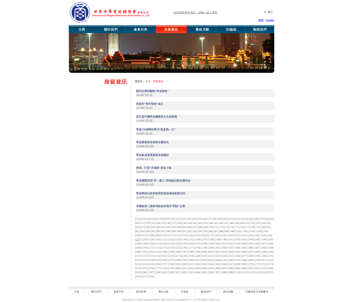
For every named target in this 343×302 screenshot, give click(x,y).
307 (217, 272)
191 (144, 251)
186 (250, 247)
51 (247, 223)
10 (172, 219)
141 (231, 239)
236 (164, 260)
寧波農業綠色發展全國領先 (152, 142)
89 (174, 231)
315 (270, 272)
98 (221, 231)
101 (239, 231)
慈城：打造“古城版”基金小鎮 (154, 167)
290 (244, 268)
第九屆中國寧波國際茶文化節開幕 (156, 116)
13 (188, 219)
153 (171, 243)
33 (153, 223)
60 (158, 227)
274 (138, 268)
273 (270, 264)
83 (142, 231)
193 (158, 251)
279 (171, 268)
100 (232, 231)
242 (204, 260)
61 (163, 227)
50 (242, 223)
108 (151, 235)
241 (197, 260)
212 (144, 255)
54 (263, 223)
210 (270, 251)
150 (151, 243)
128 (144, 239)
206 (244, 251)
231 (270, 255)
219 (191, 255)
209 (264, 251)
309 (231, 272)
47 (226, 223)
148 (138, 243)
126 (269, 235)
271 (257, 264)
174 (171, 247)
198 (191, 251)
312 (250, 272)
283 (197, 268)
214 (158, 255)
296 (144, 272)
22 (235, 219)
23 (240, 219)
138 (211, 239)
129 (151, 239)
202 (217, 251)
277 (158, 268)
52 (252, 223)
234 (151, 260)
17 (209, 219)
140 (224, 239)
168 (270, 243)
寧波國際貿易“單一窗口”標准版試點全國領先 (163, 180)
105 (266, 231)
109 (158, 235)
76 (242, 227)
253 (138, 264)
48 (231, 223)
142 (237, 239)
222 (211, 255)
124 (256, 235)
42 (200, 223)
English (270, 20)
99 (226, 231)
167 (264, 243)
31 (142, 223)
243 (211, 260)
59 (153, 227)
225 (231, 255)
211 (138, 255)
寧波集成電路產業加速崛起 (152, 155)
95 (205, 231)
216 (171, 255)
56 (137, 227)
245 (224, 260)
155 (184, 243)
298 (158, 272)
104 (259, 231)
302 (184, 272)
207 (250, 251)
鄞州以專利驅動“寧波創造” (152, 91)
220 (197, 255)
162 (231, 243)
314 (264, 272)
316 (138, 276)
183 (231, 247)
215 (164, 255)
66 (189, 227)
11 (177, 219)
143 (244, 239)
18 (214, 219)
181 (217, 247)
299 (164, 272)
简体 (261, 20)
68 (200, 227)
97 (216, 231)
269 (244, 264)
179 (204, 247)
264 (211, 264)
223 (217, 255)
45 (216, 223)
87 (163, 231)
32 (147, 223)
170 (144, 247)
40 (189, 223)
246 (231, 260)
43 (205, 223)
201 (211, 251)
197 (184, 251)
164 (244, 243)
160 (217, 243)
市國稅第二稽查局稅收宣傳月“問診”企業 (160, 206)
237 (171, 260)
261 (191, 264)
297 (151, 272)
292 (257, 268)
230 (264, 255)
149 (144, 243)
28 (266, 219)
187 (257, 247)
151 (158, 243)
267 (231, 264)
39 (184, 223)
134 (184, 239)
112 (177, 235)
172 (158, 247)
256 (158, 264)
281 (184, 268)
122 (243, 235)
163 (237, 243)
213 (151, 255)
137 (204, 239)
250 (257, 260)
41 (195, 223)
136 (197, 239)
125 (263, 235)
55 (268, 223)
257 (164, 264)
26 (256, 219)
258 (171, 264)
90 (179, 231)
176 (184, 247)
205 (237, 251)
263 (204, 264)
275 (144, 268)
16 (203, 219)
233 (144, 260)
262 (197, 264)
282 (191, 268)
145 (257, 239)
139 (217, 239)
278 (164, 268)
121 (236, 235)
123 (249, 235)
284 (204, 268)
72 (221, 227)
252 (270, 260)
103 (252, 231)
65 (184, 227)
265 (217, 264)
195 (171, 251)
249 (250, 260)
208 (257, 251)
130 (158, 239)
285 (211, 268)
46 (221, 223)
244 (217, 260)
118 (216, 235)
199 (197, 251)
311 (244, 272)
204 (231, 251)
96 (210, 231)
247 (237, 260)
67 (195, 227)
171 (151, 247)
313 (257, 272)
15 (198, 219)
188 (264, 247)
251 (264, 260)
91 (184, 231)
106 (138, 235)
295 (138, 272)
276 (151, 268)
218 (184, 255)
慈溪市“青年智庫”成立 (149, 103)
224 (224, 255)
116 (203, 235)
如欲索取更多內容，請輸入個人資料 (195, 12)
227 (244, 255)
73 (226, 227)
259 (178, 264)
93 (195, 231)
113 (184, 235)
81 (268, 227)
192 (151, 251)
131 (164, 239)
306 (211, 272)
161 (224, 243)
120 (229, 235)
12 (182, 219)
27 (261, 219)
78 (252, 227)
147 (270, 239)
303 (191, 272)
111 (171, 235)
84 (147, 231)
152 (164, 243)
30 (137, 223)
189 (270, 247)
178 (197, 247)
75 (237, 227)
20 (224, 219)
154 (178, 243)
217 (178, 255)
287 (224, 268)
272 (264, 264)
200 (204, 251)
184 (237, 247)
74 (231, 227)
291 (250, 268)
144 (250, 239)
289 (237, 268)
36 (168, 223)
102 (246, 231)
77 (247, 227)
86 (158, 231)
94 (200, 231)
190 (138, 251)
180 (211, 247)
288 (231, 268)
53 (258, 223)
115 (197, 235)
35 (163, 223)
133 (178, 239)
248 (244, 260)
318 (151, 276)
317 (144, 276)
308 (224, 272)
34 (158, 223)
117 (210, 235)
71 (216, 227)
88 (168, 231)
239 (184, 260)
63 (174, 227)
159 (211, 243)
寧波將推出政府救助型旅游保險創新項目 (160, 193)
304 (197, 272)
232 (138, 260)
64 (179, 227)
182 (224, 247)
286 (217, 268)
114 (190, 235)
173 (164, 247)
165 (250, 243)
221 (204, 255)
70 (210, 227)
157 (197, 243)
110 (164, 235)
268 (237, 264)
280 (178, 268)
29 (272, 219)
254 (144, 264)
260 (184, 264)
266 (224, 264)
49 (237, 223)
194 (164, 251)
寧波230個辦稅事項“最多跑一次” (156, 129)
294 (270, 268)
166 (257, 243)
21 (230, 219)
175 (178, 247)
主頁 (147, 81)
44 (210, 223)
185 (244, 247)
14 (193, 219)
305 (204, 272)
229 (257, 255)
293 (264, 268)
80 (263, 227)
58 (147, 227)
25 (251, 219)
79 (258, 227)
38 (179, 223)
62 (168, 227)
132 (171, 239)
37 (174, 223)
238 (178, 260)
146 (264, 239)
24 (245, 219)
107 (144, 235)
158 (204, 243)
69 (205, 227)
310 (237, 272)
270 (250, 264)
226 (237, 255)
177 (191, 247)
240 (191, 260)
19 (219, 219)
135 (191, 239)
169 (138, 247)
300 (171, 272)
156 (191, 243)
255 (151, 264)
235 (158, 260)
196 (178, 251)
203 (224, 251)
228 (250, 255)
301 (178, 272)
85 (153, 231)
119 (223, 235)
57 (142, 227)
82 (137, 231)
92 (189, 231)
